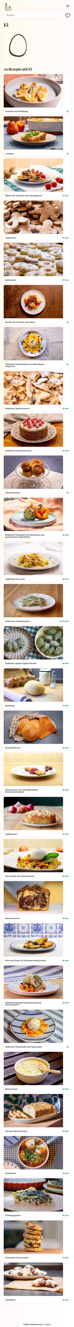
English (48, 1324)
